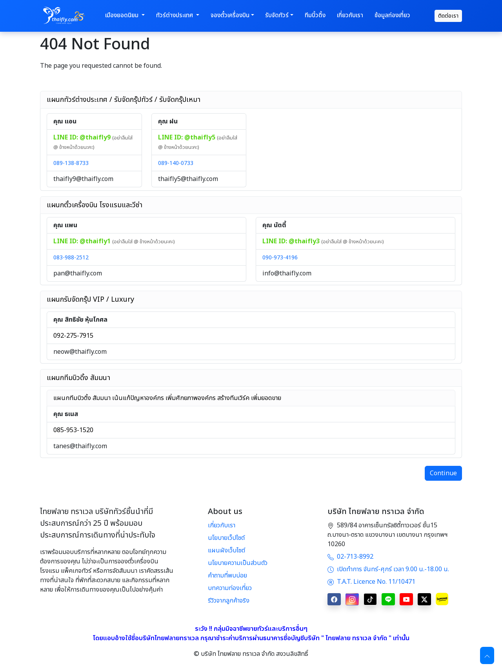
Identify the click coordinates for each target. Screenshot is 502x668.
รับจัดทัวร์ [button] (277, 15)
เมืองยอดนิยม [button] (122, 15)
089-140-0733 (175, 163)
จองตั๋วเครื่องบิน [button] (230, 15)
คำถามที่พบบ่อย (227, 575)
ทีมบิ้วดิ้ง (315, 15)
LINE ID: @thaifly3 (291, 241)
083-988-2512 (71, 257)
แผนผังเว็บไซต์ (226, 550)
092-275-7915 (73, 335)
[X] (424, 599)
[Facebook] (334, 599)
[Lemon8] (442, 598)
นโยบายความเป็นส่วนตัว (237, 563)
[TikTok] (370, 599)
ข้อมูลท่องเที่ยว (392, 15)
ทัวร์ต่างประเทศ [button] (175, 15)
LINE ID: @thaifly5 (187, 137)
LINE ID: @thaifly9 (82, 137)
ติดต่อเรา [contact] (448, 16)
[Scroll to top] (487, 655)
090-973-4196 (280, 257)
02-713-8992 (350, 556)
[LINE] (388, 599)
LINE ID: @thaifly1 (82, 241)
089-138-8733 (71, 163)
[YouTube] (406, 599)
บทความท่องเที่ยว (230, 588)
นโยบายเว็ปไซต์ (226, 538)
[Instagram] (352, 599)
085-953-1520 (73, 430)
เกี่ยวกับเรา (350, 15)
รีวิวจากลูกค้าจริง (228, 600)
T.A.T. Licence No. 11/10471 (371, 582)
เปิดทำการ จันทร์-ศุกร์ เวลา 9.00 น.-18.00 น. (388, 569)
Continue (443, 473)
